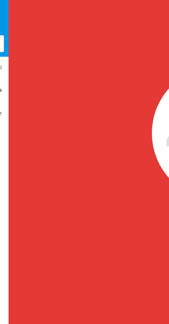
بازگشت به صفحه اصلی (80, 245)
